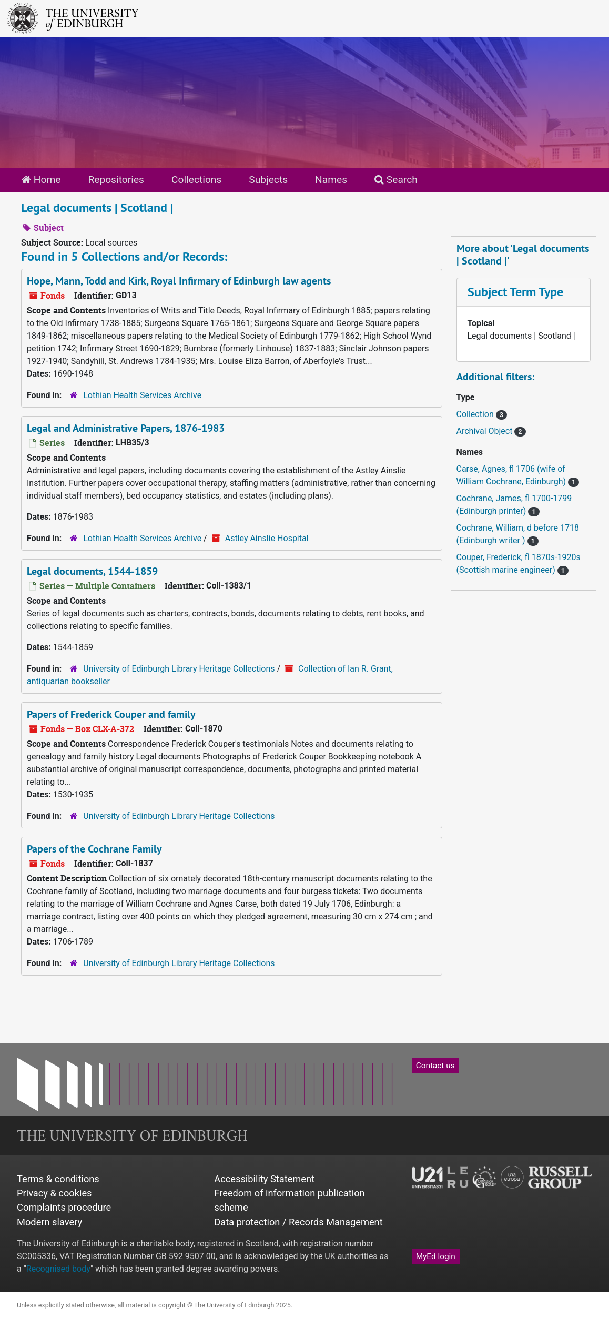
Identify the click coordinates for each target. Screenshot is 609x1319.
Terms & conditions (58, 1178)
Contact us (435, 1065)
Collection (476, 414)
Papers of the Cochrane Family (94, 849)
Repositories (116, 180)
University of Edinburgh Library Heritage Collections (179, 669)
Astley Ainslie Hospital (267, 538)
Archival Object (485, 431)
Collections (196, 180)
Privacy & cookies (54, 1193)
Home (41, 180)
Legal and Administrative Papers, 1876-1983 (126, 428)
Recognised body (58, 1269)
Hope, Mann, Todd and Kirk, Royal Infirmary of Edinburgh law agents (179, 281)
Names (331, 180)
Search (396, 180)
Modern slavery (49, 1221)
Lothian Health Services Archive (142, 395)
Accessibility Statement (264, 1178)
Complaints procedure (64, 1207)
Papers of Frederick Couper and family (111, 714)
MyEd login (435, 1256)
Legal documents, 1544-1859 (92, 571)
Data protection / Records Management (298, 1221)
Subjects (268, 180)
